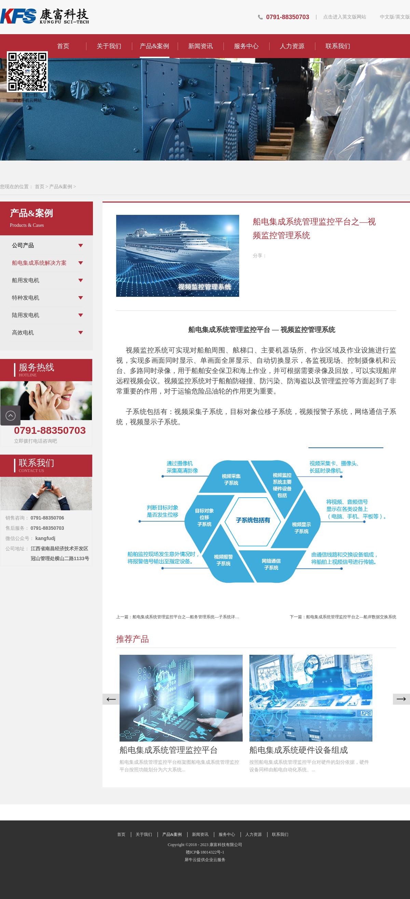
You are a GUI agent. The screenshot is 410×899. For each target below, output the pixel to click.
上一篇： (183, 616)
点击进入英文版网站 (344, 17)
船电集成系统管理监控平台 (169, 750)
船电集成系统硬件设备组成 (298, 750)
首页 (63, 46)
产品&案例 (60, 186)
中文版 (387, 17)
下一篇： (343, 616)
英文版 (403, 17)
